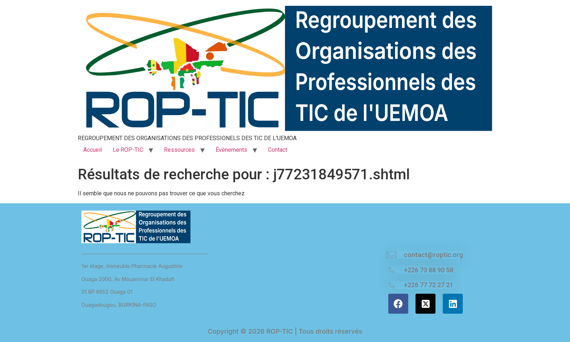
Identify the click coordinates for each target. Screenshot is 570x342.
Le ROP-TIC (128, 149)
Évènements (231, 149)
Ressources (179, 149)
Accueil (92, 149)
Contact (277, 149)
